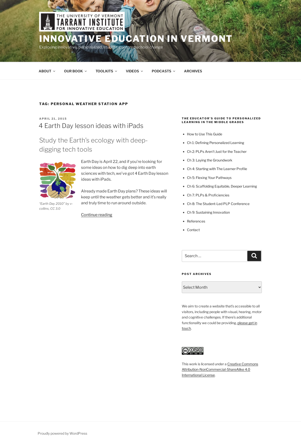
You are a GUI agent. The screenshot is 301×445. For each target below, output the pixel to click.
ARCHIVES (193, 71)
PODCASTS (164, 71)
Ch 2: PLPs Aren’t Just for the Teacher (217, 151)
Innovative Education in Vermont (136, 38)
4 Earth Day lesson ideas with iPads (91, 125)
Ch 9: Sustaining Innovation (208, 212)
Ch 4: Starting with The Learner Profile (217, 169)
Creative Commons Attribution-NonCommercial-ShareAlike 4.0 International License (220, 369)
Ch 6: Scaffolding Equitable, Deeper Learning (222, 186)
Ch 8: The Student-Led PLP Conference (218, 204)
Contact (193, 230)
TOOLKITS (107, 71)
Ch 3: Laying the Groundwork (209, 160)
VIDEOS (135, 71)
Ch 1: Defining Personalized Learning (215, 143)
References (196, 221)
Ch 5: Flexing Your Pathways (209, 177)
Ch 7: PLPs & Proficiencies (208, 195)
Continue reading (96, 214)
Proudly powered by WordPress (62, 433)
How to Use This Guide (204, 134)
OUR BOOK (75, 71)
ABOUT (47, 71)
